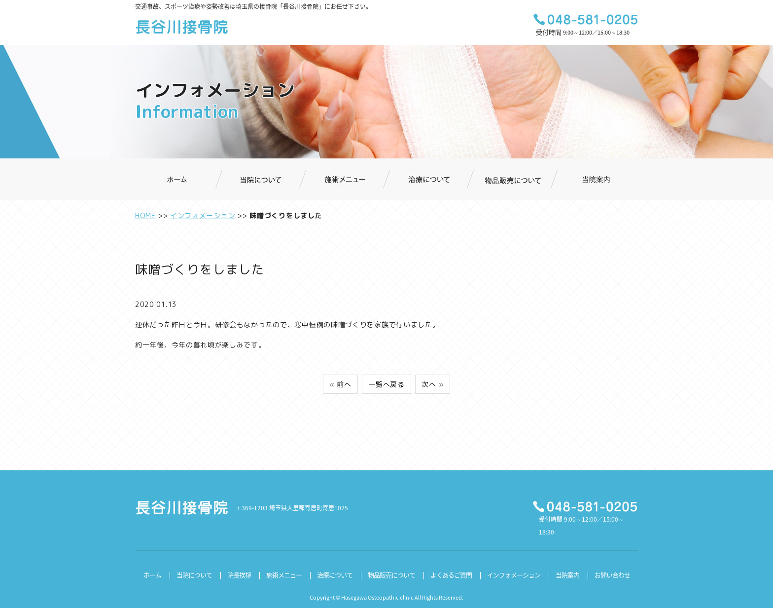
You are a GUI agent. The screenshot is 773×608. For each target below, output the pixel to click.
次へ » (433, 384)
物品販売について (391, 574)
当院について (194, 574)
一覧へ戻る (386, 384)
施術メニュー (284, 574)
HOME (145, 215)
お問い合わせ (612, 574)
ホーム (152, 574)
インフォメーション (202, 215)
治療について (334, 574)
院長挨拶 (239, 574)
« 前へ (340, 384)
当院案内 (567, 574)
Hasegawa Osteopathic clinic (377, 597)
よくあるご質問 (451, 574)
